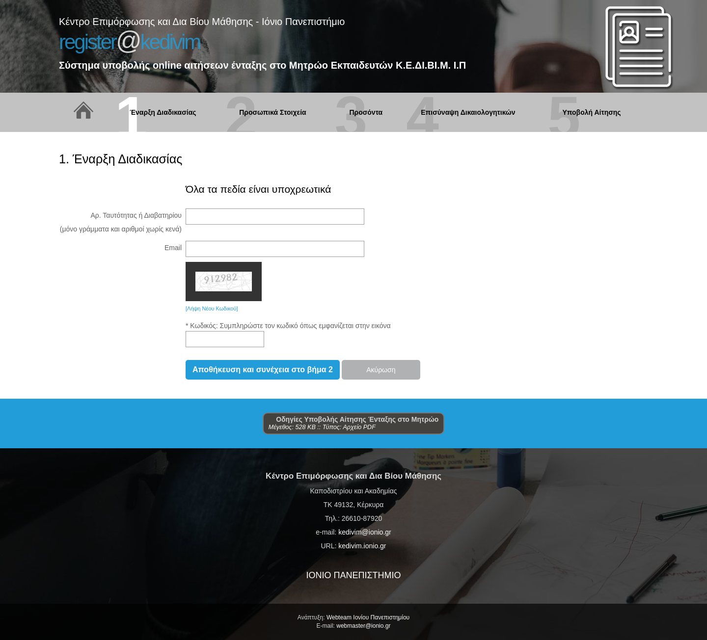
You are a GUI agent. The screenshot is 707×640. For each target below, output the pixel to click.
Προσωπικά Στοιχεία (272, 112)
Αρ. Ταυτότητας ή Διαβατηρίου (136, 215)
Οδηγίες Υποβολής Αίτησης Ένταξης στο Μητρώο (354, 419)
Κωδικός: (204, 326)
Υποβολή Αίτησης (591, 112)
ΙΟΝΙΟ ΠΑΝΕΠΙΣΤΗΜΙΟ (353, 575)
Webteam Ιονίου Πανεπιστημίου (367, 617)
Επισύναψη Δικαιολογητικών (468, 112)
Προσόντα (365, 112)
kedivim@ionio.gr (364, 532)
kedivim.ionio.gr (362, 546)
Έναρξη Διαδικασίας (163, 112)
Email (173, 248)
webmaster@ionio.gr (363, 625)
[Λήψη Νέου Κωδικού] (212, 308)
